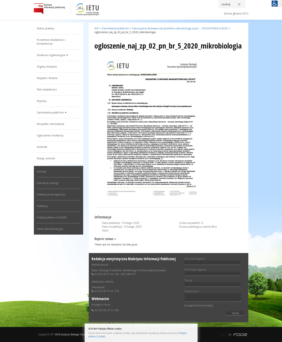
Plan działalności (47, 89)
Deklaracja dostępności (51, 194)
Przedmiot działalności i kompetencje (51, 41)
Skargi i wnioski (46, 158)
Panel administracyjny (50, 229)
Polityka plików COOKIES (52, 217)
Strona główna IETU (236, 13)
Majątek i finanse (47, 78)
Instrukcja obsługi (47, 183)
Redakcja (42, 206)
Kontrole (42, 147)
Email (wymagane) (213, 271)
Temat (213, 282)
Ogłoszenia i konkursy (50, 135)
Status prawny (45, 28)
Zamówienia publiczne (50, 112)
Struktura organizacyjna (51, 55)
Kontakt (41, 171)
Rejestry (42, 101)
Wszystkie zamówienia (50, 124)
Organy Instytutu (47, 66)
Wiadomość (213, 296)
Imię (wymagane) (213, 260)
